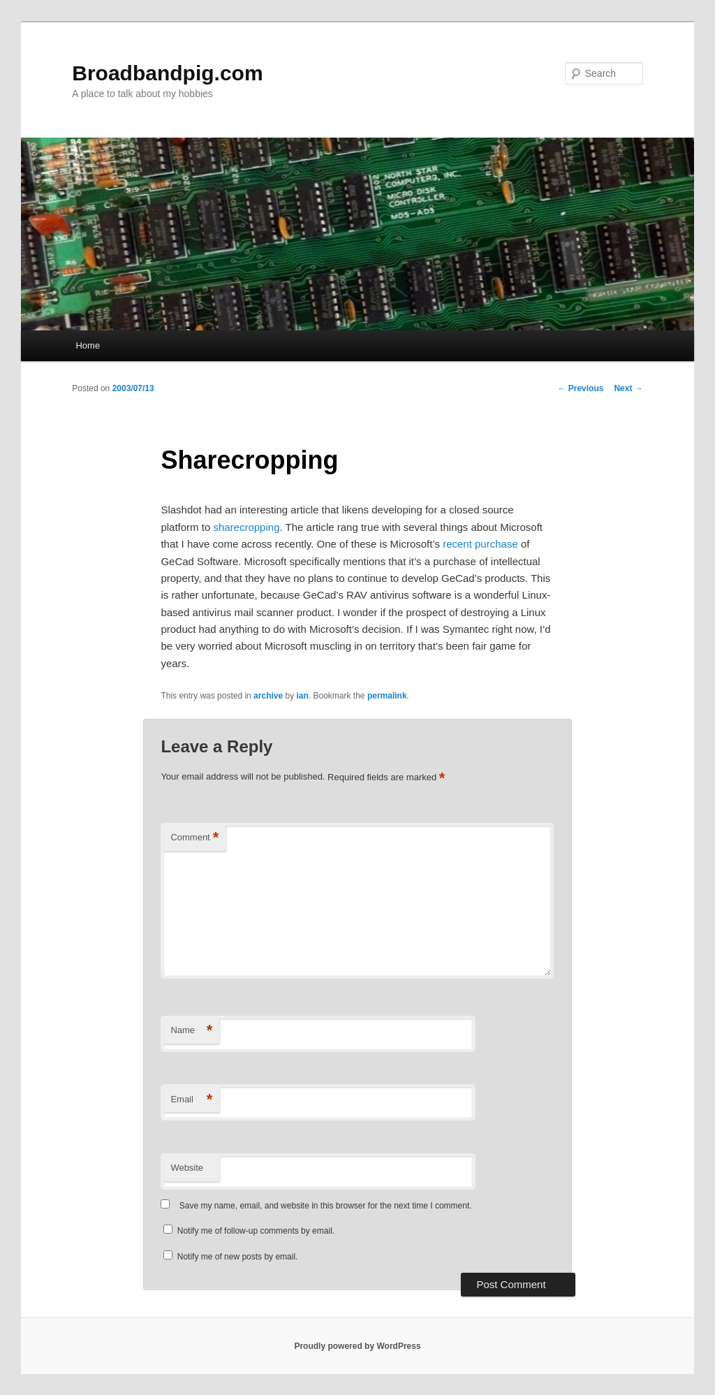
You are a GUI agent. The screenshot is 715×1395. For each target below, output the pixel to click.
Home (87, 345)
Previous (580, 388)
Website (186, 1167)
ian (302, 696)
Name (191, 1031)
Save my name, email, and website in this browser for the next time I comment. (325, 1206)
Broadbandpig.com (167, 73)
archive (268, 696)
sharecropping (246, 527)
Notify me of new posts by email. (237, 1257)
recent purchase (480, 544)
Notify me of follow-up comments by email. (255, 1231)
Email (191, 1100)
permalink (387, 696)
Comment (194, 838)
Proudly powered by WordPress (357, 1346)
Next (628, 388)
